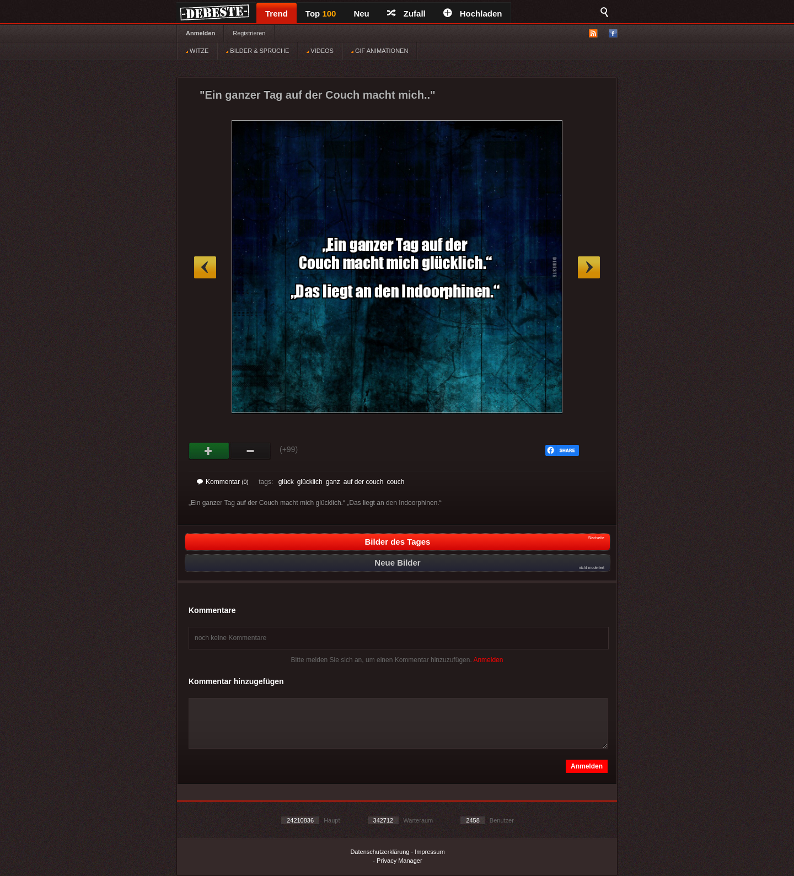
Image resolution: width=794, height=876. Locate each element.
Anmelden (200, 33)
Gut (209, 451)
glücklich (310, 482)
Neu (361, 13)
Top (320, 13)
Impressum (429, 851)
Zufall (406, 13)
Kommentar (223, 482)
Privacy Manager (399, 860)
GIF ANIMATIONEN (379, 50)
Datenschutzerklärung (379, 851)
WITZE (197, 50)
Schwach (250, 451)
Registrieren (249, 33)
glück (286, 482)
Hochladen (472, 13)
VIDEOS (320, 50)
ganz (333, 482)
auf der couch (364, 482)
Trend (276, 13)
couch (395, 482)
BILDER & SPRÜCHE (257, 50)
